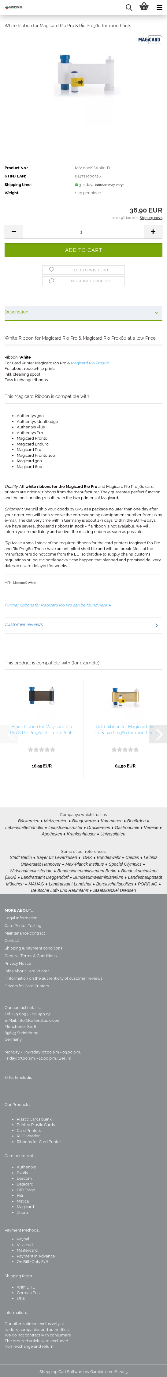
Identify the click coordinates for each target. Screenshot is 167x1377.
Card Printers (29, 1127)
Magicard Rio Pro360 (90, 363)
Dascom (24, 1175)
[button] (14, 232)
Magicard (25, 1204)
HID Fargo (26, 1187)
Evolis (22, 1170)
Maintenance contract (25, 930)
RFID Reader (28, 1133)
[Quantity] (83, 232)
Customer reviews (24, 624)
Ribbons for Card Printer (39, 1139)
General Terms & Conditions (31, 953)
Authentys (26, 1164)
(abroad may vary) (109, 185)
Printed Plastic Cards (36, 1122)
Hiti (20, 1192)
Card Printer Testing (23, 923)
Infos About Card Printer (27, 968)
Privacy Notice (18, 960)
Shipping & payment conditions (33, 945)
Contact (12, 937)
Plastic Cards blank (34, 1116)
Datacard (25, 1181)
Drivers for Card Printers (27, 983)
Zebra (22, 1209)
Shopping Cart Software (61, 1369)
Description (16, 312)
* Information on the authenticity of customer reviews (53, 975)
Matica (23, 1198)
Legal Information (21, 915)
